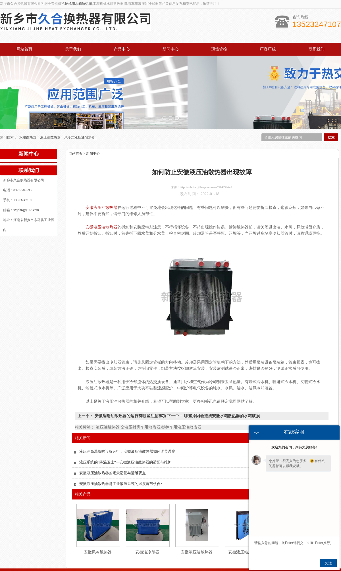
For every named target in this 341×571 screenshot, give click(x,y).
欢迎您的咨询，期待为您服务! (294, 447)
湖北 (177, 566)
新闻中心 (170, 49)
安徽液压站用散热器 (246, 518)
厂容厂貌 (268, 49)
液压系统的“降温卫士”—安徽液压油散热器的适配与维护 (125, 428)
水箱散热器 (28, 104)
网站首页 (24, 49)
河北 (162, 566)
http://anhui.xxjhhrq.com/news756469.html (206, 153)
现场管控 (219, 49)
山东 (170, 566)
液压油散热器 (50, 104)
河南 (154, 566)
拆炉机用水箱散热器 (76, 4)
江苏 (193, 566)
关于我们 (73, 49)
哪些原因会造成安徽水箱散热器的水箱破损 (221, 382)
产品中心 (122, 49)
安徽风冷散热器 (98, 518)
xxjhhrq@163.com (26, 176)
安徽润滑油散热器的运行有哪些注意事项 (130, 382)
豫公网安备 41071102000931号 (170, 562)
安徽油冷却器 (147, 518)
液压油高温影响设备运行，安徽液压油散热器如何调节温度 (127, 417)
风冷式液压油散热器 (79, 104)
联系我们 (317, 49)
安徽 (185, 566)
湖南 (208, 566)
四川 (200, 566)
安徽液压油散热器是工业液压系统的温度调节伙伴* (121, 450)
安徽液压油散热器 (197, 518)
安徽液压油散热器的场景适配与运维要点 (112, 439)
